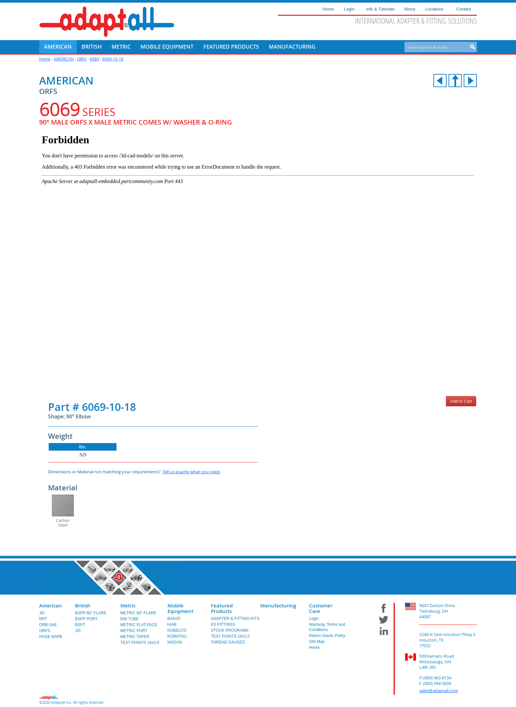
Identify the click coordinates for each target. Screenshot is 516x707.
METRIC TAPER (134, 636)
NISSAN (175, 642)
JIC (42, 613)
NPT (43, 619)
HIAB (172, 624)
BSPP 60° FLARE (90, 613)
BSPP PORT (86, 619)
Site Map (316, 641)
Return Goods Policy (327, 635)
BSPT (80, 625)
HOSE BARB (50, 636)
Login (314, 618)
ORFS (82, 58)
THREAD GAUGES (228, 642)
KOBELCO (177, 630)
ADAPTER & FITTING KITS (235, 618)
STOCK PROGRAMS (229, 630)
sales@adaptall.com (438, 691)
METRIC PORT (133, 630)
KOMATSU (177, 636)
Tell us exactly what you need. (191, 472)
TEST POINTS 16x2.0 (139, 642)
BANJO (174, 618)
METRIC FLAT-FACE (138, 625)
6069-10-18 (112, 58)
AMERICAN (64, 58)
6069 (94, 58)
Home (44, 58)
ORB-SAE (48, 625)
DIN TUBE (129, 619)
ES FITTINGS (223, 624)
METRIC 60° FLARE (138, 613)
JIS (78, 630)
